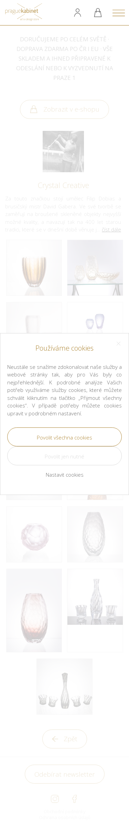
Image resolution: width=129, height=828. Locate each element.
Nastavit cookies (65, 474)
